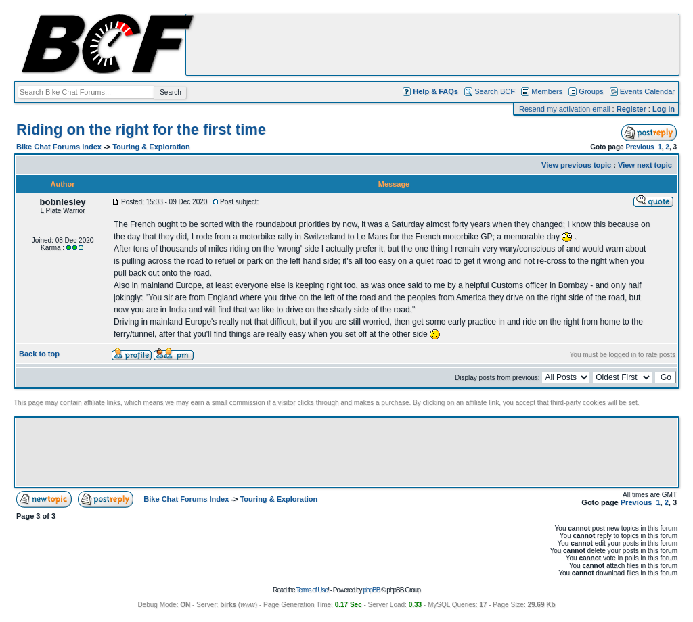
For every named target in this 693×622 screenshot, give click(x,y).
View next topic (645, 165)
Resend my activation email (564, 109)
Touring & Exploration (151, 147)
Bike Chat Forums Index (59, 147)
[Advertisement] (432, 44)
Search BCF (494, 91)
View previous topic (576, 165)
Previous (639, 147)
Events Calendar (647, 91)
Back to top (39, 354)
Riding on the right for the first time (141, 129)
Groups (591, 91)
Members (546, 91)
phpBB (371, 590)
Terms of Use (312, 590)
